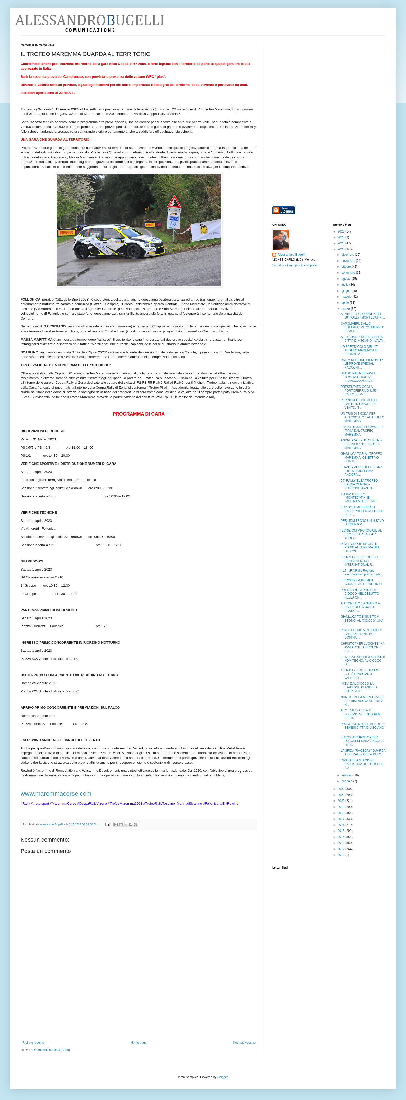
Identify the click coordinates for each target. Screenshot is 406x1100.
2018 (341, 813)
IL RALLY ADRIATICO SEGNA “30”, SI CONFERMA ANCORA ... (361, 470)
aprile (345, 302)
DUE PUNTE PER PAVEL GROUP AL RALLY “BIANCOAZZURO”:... (358, 377)
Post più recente (33, 1042)
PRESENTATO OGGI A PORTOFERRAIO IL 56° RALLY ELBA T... (359, 390)
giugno (346, 291)
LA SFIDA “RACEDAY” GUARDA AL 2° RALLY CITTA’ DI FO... (362, 752)
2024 (341, 243)
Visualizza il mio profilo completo (294, 265)
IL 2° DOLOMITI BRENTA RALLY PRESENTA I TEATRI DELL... (362, 511)
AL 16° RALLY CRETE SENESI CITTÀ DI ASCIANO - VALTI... (362, 338)
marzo (346, 309)
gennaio (347, 781)
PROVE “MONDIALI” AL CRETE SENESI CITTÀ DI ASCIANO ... (362, 727)
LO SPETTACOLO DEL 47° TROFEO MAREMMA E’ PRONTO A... (359, 350)
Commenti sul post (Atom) (52, 1050)
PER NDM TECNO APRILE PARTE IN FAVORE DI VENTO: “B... (359, 403)
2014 (341, 837)
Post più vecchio (244, 1042)
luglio (345, 284)
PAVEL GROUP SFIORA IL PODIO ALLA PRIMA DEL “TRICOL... (360, 547)
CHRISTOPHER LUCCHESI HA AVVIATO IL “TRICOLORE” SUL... (362, 647)
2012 (341, 849)
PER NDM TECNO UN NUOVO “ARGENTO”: (362, 522)
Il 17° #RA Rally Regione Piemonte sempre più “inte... (361, 572)
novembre (348, 261)
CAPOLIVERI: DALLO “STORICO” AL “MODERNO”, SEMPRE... (362, 327)
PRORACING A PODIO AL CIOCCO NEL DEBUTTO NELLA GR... (359, 593)
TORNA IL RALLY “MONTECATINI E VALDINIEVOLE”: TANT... (359, 497)
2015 (341, 831)
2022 (341, 789)
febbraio (347, 775)
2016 (341, 825)
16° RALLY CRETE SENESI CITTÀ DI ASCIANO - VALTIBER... (359, 674)
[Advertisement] (138, 1002)
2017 (341, 819)
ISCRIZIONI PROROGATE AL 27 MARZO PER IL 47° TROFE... (361, 534)
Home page (139, 1042)
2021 (341, 795)
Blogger (222, 1077)
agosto (346, 279)
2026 (341, 231)
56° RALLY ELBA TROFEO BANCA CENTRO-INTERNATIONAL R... (359, 484)
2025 (341, 237)
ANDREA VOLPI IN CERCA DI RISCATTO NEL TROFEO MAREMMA (361, 444)
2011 (341, 855)
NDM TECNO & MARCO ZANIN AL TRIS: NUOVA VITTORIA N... (362, 700)
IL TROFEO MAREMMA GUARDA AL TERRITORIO (360, 582)
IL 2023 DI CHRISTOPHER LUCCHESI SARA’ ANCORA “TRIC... (361, 741)
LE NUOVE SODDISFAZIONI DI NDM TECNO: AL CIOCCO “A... (362, 660)
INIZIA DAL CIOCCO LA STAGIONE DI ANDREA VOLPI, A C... (358, 687)
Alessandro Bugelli (292, 254)
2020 (341, 801)
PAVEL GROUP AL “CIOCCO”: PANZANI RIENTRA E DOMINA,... (361, 633)
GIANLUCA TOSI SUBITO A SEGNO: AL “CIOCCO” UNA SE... (361, 620)
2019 (341, 807)
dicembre (348, 254)
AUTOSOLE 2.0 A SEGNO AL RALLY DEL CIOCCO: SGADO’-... (360, 607)
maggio (346, 296)
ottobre (346, 266)
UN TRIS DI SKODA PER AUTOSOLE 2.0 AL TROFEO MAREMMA (362, 417)
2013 (341, 843)
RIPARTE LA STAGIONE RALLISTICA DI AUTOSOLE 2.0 (361, 764)
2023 (341, 249)
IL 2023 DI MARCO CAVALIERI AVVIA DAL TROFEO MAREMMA (361, 430)
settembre (348, 272)
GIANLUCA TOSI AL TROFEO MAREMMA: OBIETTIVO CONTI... (361, 457)
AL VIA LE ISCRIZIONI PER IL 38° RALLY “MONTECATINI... (362, 315)
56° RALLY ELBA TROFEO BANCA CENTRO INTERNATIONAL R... (359, 560)
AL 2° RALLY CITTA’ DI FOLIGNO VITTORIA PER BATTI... (360, 714)
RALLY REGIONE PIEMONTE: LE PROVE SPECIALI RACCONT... (361, 363)
